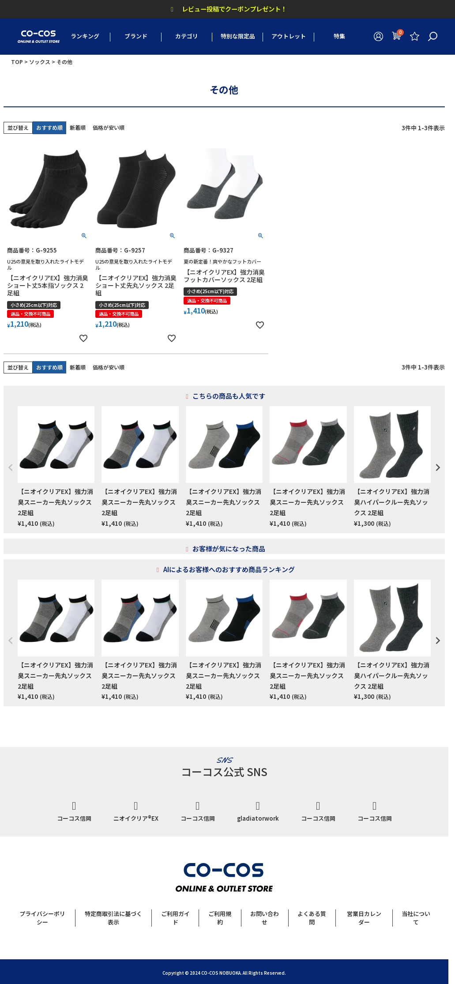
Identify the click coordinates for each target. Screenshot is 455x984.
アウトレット (288, 36)
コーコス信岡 (74, 811)
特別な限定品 (238, 36)
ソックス (39, 61)
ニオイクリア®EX (135, 811)
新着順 (78, 127)
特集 (339, 36)
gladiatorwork (258, 811)
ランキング (85, 36)
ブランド (135, 36)
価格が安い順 (108, 127)
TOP (17, 61)
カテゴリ (186, 36)
